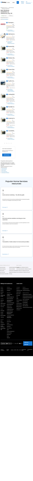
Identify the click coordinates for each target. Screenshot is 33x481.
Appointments (3, 303)
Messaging (2, 310)
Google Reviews (9, 307)
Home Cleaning (4, 171)
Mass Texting (3, 305)
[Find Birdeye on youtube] (19, 343)
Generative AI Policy (24, 350)
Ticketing (2, 317)
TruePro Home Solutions (11, 81)
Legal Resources (19, 308)
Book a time (18, 293)
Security (12, 349)
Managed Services (26, 288)
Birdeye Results (19, 306)
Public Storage (9, 332)
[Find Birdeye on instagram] (17, 343)
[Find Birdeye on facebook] (12, 343)
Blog (17, 296)
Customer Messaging (10, 302)
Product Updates (19, 300)
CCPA (20, 349)
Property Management (10, 331)
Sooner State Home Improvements (11, 69)
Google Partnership (2, 326)
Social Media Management (9, 317)
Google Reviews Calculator (27, 294)
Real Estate (9, 334)
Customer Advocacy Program (27, 307)
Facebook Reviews (10, 310)
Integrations (3, 324)
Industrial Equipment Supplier (14, 267)
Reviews (2, 290)
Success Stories (19, 303)
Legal (8, 329)
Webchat (2, 300)
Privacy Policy (8, 350)
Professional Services (26, 290)
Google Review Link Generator (27, 297)
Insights (2, 313)
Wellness (8, 337)
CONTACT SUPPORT (26, 343)
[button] (11, 143)
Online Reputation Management (10, 301)
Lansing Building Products (11, 94)
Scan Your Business (26, 299)
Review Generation (10, 298)
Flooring (10, 273)
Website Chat (9, 306)
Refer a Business (25, 305)
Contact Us (18, 309)
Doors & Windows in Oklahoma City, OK (23, 272)
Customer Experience (10, 315)
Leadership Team (19, 290)
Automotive (9, 321)
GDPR (15, 349)
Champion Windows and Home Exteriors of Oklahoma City (11, 22)
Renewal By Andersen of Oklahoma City (11, 46)
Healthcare (9, 326)
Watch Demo (18, 292)
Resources (18, 295)
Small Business (9, 288)
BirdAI (1, 321)
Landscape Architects (5, 172)
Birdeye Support (25, 304)
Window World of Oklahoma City (11, 58)
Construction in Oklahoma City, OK (22, 267)
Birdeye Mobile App (3, 329)
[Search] (18, 2)
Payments (2, 306)
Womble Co (11, 107)
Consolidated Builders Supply (11, 130)
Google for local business (9, 295)
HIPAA (17, 349)
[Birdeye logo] (4, 2)
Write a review (22, 2)
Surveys (2, 312)
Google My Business (10, 309)
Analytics (2, 322)
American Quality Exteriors (11, 118)
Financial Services (10, 324)
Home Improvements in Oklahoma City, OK (23, 268)
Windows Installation (11, 43)
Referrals (2, 292)
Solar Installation (10, 90)
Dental (8, 323)
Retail (8, 336)
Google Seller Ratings (3, 296)
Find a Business (25, 300)
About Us (17, 288)
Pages (2, 293)
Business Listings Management (10, 313)
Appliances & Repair (12, 272)
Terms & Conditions (2, 350)
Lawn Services (4, 169)
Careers (17, 301)
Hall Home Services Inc (11, 34)
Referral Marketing (10, 304)
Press (17, 298)
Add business (6, 155)
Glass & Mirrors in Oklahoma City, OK (22, 270)
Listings (2, 288)
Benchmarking (3, 315)
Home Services (11, 7)
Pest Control (4, 170)
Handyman (9, 42)
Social (2, 301)
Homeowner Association (4, 273)
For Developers (25, 302)
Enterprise (8, 290)
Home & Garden (12, 268)
